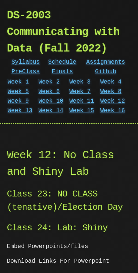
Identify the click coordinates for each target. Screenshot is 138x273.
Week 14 (51, 111)
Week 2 (49, 82)
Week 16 (112, 111)
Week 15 (82, 111)
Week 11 (82, 101)
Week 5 (18, 92)
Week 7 (80, 92)
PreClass (25, 72)
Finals (62, 72)
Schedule (62, 62)
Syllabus (25, 62)
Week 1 (18, 82)
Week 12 (112, 101)
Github (105, 72)
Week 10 (51, 101)
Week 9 (18, 101)
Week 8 (110, 92)
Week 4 (110, 82)
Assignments (105, 62)
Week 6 (49, 92)
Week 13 (20, 111)
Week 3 (80, 82)
